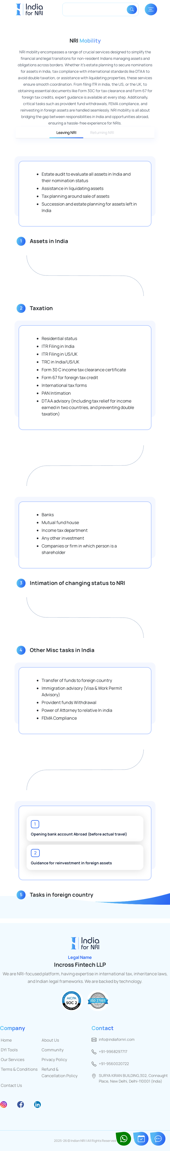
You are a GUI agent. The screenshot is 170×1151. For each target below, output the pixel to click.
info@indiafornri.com (117, 1039)
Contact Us (11, 1085)
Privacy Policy (54, 1059)
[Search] (95, 9)
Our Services (12, 1059)
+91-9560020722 (114, 1063)
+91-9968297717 (113, 1051)
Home (6, 1040)
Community (53, 1050)
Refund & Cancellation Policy (60, 1072)
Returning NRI (102, 132)
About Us (50, 1040)
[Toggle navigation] (151, 9)
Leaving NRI (66, 132)
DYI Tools (9, 1050)
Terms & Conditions (19, 1069)
